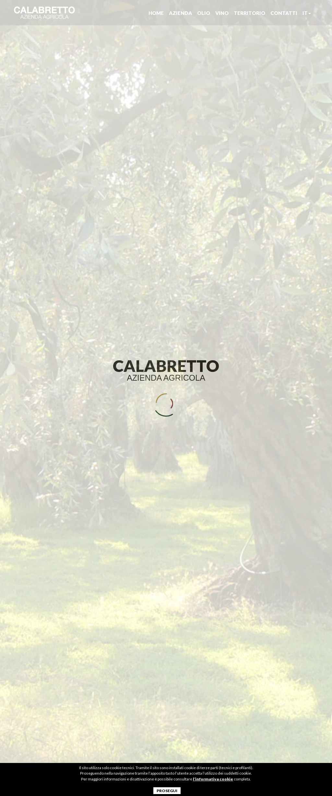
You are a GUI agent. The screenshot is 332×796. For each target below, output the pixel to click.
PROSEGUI (167, 790)
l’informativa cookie (213, 779)
